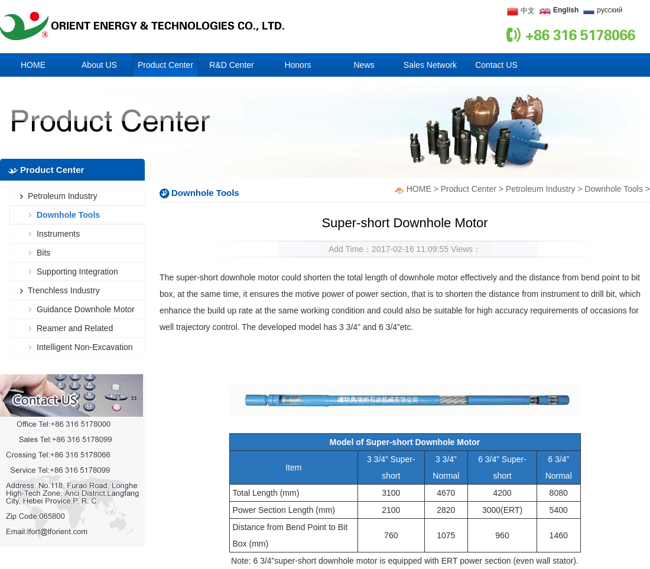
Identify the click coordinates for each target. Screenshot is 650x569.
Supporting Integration (77, 271)
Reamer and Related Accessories (75, 330)
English (565, 10)
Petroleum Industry (63, 196)
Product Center (468, 189)
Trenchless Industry (64, 290)
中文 (528, 10)
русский (609, 10)
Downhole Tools (68, 215)
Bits (43, 252)
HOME (419, 189)
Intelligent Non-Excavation (85, 347)
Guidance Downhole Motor (86, 309)
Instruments (58, 233)
